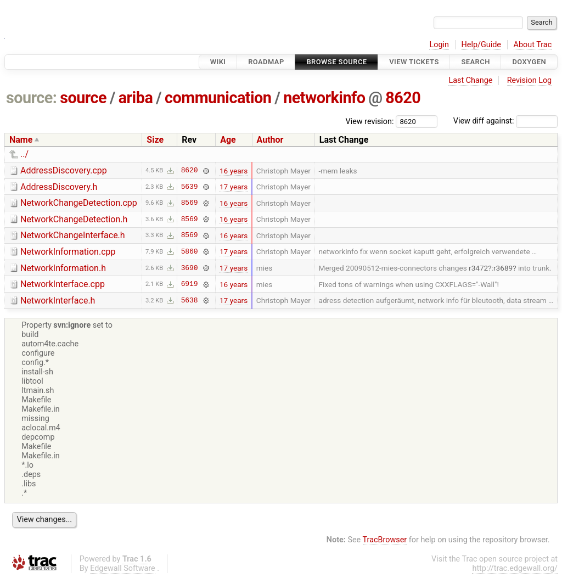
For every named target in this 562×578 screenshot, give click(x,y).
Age (228, 139)
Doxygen (529, 62)
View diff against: (505, 121)
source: (31, 97)
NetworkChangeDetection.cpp (78, 203)
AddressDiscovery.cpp (63, 170)
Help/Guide (481, 44)
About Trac (533, 44)
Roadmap (266, 62)
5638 (189, 300)
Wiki (218, 62)
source (83, 97)
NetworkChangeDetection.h (73, 219)
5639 (189, 187)
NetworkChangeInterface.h (72, 235)
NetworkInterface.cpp (62, 284)
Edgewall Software (122, 568)
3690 (189, 268)
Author (270, 139)
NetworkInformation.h (63, 268)
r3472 (478, 267)
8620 (402, 97)
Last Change (470, 80)
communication (218, 97)
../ (24, 154)
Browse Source (336, 62)
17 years (234, 186)
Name (20, 139)
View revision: (370, 121)
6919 (189, 284)
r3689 (503, 267)
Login (439, 44)
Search (475, 62)
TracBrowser (385, 540)
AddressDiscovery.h (58, 187)
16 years (234, 170)
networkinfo (324, 97)
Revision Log (529, 80)
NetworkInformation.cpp (68, 251)
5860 (189, 251)
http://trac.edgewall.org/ (515, 568)
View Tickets (414, 62)
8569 (189, 203)
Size (155, 139)
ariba (136, 97)
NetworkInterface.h (57, 300)
